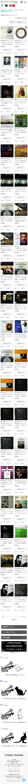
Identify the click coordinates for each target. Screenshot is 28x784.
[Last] (13, 619)
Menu (25, 1)
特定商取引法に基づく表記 (14, 771)
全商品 (2, 10)
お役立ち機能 (6, 637)
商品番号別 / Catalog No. (19, 10)
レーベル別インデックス (9, 632)
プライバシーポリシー (14, 769)
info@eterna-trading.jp (15, 766)
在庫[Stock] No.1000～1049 (6, 11)
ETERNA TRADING (14, 755)
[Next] (23, 616)
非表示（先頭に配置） (8, 10)
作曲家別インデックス (8, 627)
